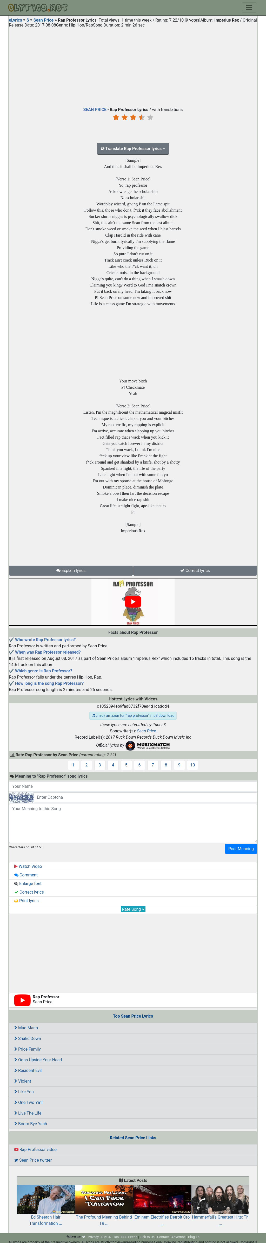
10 (192, 765)
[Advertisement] (133, 66)
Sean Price (44, 20)
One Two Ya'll (28, 1102)
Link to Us (147, 1237)
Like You (24, 1091)
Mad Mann (26, 1027)
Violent (22, 1081)
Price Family (27, 1049)
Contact (163, 1237)
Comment (26, 875)
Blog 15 (194, 1237)
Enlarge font (28, 883)
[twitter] (83, 1237)
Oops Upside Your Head (38, 1059)
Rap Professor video (35, 1149)
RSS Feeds (129, 1237)
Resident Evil (28, 1070)
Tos (116, 1237)
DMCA (106, 1237)
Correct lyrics (195, 570)
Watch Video (28, 866)
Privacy (93, 1237)
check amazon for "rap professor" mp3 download (133, 715)
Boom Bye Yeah (30, 1123)
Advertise (178, 1237)
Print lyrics (26, 900)
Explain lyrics (71, 570)
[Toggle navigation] (249, 7)
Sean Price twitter (33, 1160)
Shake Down (27, 1038)
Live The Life (27, 1113)
